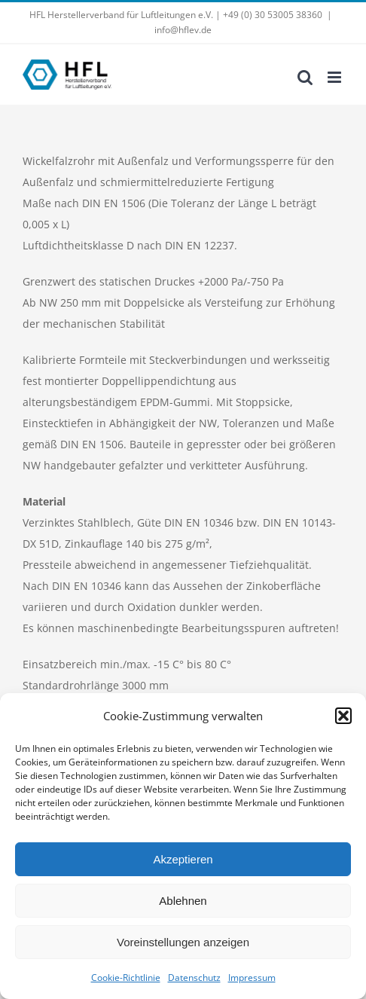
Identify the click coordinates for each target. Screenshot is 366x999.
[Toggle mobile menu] (335, 77)
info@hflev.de (183, 29)
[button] (343, 715)
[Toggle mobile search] (305, 77)
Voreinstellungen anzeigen (183, 942)
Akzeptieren (182, 859)
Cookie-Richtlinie (125, 977)
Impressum (252, 977)
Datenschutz (194, 977)
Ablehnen (182, 900)
